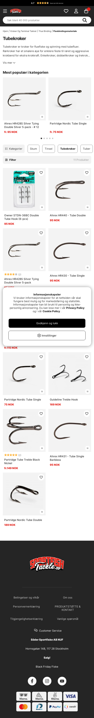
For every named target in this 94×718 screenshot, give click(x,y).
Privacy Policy (75, 308)
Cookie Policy (51, 311)
